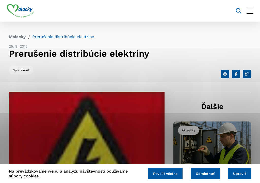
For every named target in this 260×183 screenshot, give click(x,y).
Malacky (17, 36)
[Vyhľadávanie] (236, 11)
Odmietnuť (203, 173)
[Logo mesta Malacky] (23, 11)
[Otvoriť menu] (247, 11)
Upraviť (239, 173)
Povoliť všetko (163, 173)
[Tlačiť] (225, 74)
